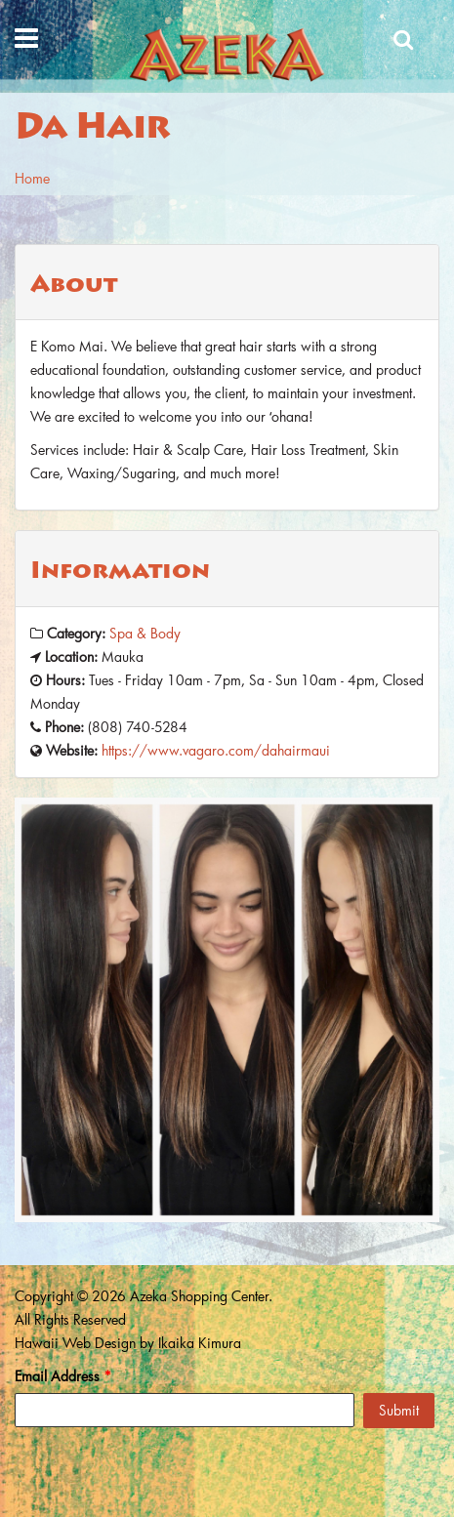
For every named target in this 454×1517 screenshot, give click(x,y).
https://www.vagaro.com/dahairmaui (216, 750)
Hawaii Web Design (75, 1342)
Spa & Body (145, 633)
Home (32, 178)
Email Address (63, 1376)
